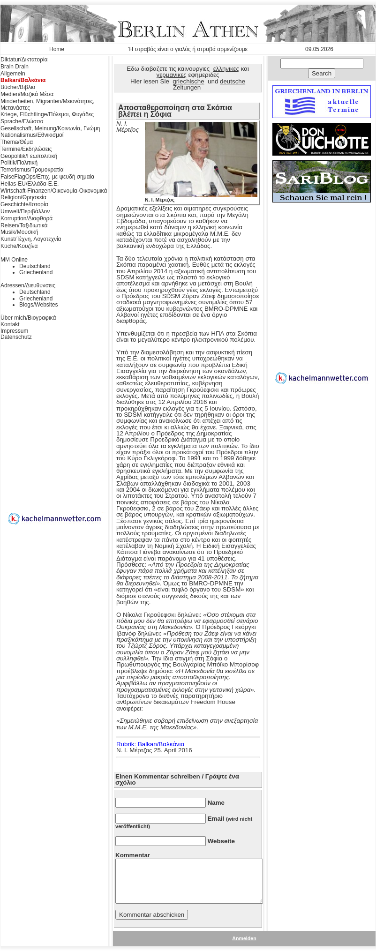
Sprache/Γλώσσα (22, 121)
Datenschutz (16, 337)
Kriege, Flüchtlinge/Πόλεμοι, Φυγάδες (47, 114)
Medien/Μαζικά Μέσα (26, 94)
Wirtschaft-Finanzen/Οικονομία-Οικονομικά (53, 190)
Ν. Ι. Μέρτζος (201, 197)
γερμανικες (172, 74)
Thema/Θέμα (16, 142)
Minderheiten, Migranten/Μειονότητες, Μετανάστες (47, 104)
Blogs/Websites (38, 304)
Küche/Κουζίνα (19, 246)
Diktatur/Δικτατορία (24, 59)
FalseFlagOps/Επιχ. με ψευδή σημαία (47, 176)
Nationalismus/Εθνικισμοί (31, 135)
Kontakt (10, 324)
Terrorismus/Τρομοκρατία (32, 169)
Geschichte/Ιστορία (24, 204)
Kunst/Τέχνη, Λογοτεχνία (30, 239)
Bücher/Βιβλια (18, 87)
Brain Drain (14, 66)
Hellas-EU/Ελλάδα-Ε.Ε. (29, 183)
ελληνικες (226, 68)
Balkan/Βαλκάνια (22, 80)
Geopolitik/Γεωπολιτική (28, 156)
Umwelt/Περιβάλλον (25, 211)
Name (216, 802)
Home (56, 49)
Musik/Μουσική (19, 232)
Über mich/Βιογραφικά (28, 318)
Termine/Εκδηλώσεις (26, 149)
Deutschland (35, 266)
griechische (188, 81)
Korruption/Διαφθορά (26, 218)
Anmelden (244, 938)
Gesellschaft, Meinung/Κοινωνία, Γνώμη (50, 128)
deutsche (232, 81)
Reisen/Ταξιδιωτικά (23, 225)
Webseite (221, 841)
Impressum (14, 331)
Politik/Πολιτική (19, 162)
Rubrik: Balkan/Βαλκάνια (150, 744)
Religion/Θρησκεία (23, 197)
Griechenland (36, 272)
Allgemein (12, 73)
